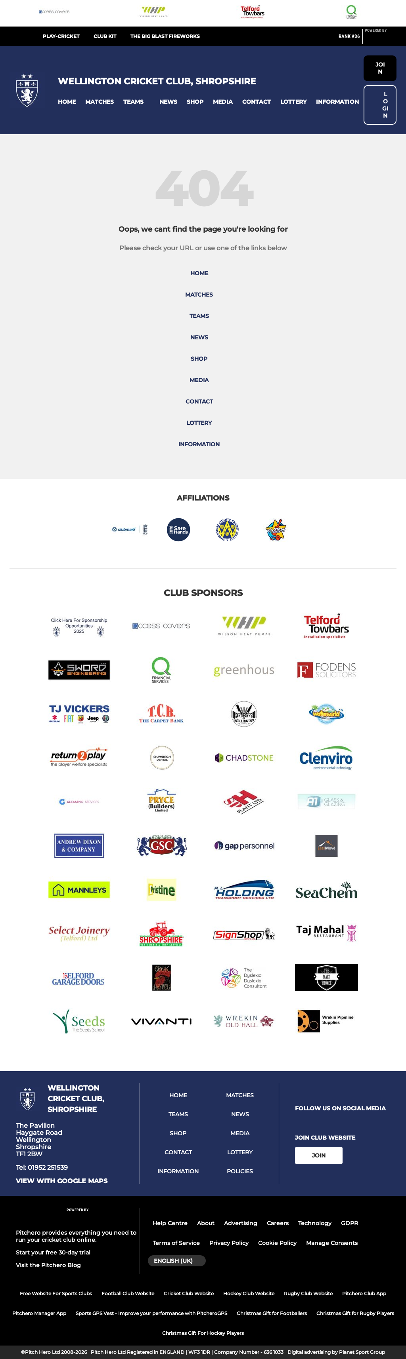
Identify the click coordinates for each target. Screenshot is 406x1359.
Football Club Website (128, 1293)
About (205, 1223)
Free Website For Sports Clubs (56, 1293)
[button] (66, 102)
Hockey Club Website (248, 1293)
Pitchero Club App (364, 1293)
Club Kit (105, 36)
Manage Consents (332, 1243)
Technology (314, 1223)
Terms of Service (176, 1243)
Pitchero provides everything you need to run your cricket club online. (76, 1236)
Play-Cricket (61, 36)
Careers (278, 1223)
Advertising (240, 1223)
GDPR (349, 1223)
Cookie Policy (277, 1243)
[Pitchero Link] (380, 39)
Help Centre (170, 1223)
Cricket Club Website (189, 1293)
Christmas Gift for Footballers (272, 1313)
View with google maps (61, 1181)
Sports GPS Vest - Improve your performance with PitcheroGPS (151, 1313)
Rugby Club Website (308, 1293)
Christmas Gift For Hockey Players (203, 1333)
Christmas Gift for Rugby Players (355, 1313)
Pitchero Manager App (39, 1313)
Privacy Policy (229, 1243)
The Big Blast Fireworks (165, 36)
